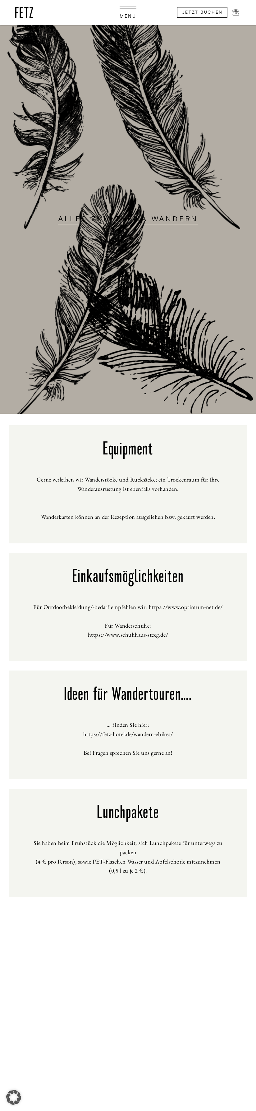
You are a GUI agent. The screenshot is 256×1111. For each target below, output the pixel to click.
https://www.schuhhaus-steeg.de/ (128, 634)
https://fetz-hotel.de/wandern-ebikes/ (128, 734)
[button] (13, 1097)
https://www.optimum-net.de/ (186, 607)
